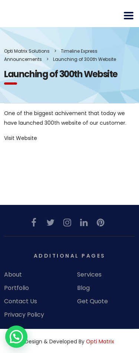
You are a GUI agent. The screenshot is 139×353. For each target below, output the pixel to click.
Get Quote (92, 301)
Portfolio (16, 288)
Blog (83, 288)
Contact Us (20, 301)
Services (89, 275)
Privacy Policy (24, 315)
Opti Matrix (100, 341)
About (13, 275)
